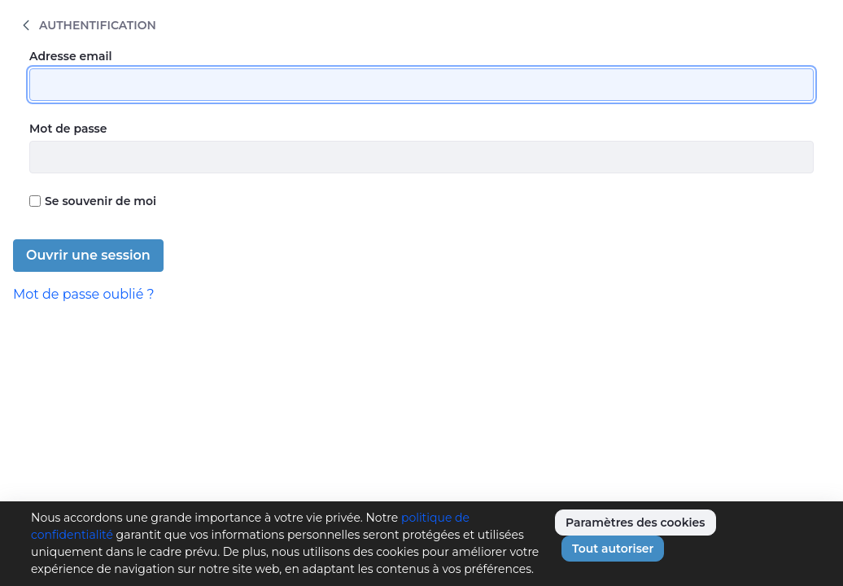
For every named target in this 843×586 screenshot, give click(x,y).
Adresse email (70, 56)
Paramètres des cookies (635, 522)
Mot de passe (68, 128)
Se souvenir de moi (92, 201)
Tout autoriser (612, 548)
